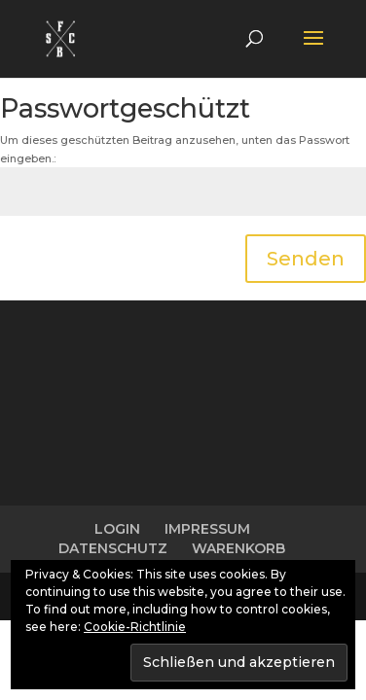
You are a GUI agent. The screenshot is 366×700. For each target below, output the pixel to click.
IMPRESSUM (207, 529)
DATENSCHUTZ (112, 548)
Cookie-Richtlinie (135, 626)
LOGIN (117, 529)
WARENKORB (238, 548)
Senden (306, 258)
